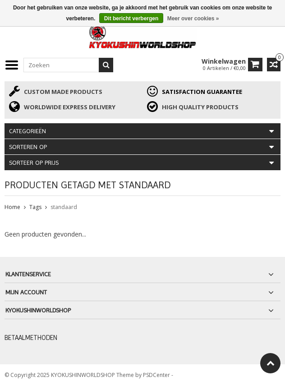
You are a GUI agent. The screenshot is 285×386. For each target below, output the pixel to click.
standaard (64, 207)
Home (12, 207)
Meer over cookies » (193, 18)
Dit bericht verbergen (131, 18)
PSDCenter (157, 375)
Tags (35, 207)
